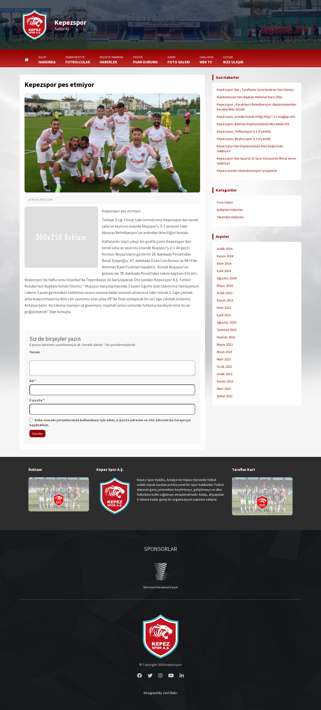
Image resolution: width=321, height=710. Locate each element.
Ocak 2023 (224, 366)
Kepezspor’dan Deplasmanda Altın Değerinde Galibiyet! (250, 148)
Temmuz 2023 (227, 330)
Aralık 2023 (224, 293)
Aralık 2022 (224, 374)
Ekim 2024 (224, 263)
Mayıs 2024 (225, 285)
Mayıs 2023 (225, 344)
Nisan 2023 (224, 352)
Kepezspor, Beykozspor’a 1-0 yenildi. (244, 139)
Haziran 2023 (226, 337)
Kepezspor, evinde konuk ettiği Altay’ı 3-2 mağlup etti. (256, 116)
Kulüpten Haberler (230, 209)
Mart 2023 (224, 359)
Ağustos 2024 (226, 278)
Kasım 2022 (225, 381)
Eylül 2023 (224, 315)
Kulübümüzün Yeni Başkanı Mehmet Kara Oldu (249, 97)
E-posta (36, 400)
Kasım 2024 (225, 256)
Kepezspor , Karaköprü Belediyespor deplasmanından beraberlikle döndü (256, 106)
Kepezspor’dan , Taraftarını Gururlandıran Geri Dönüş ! (255, 89)
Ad (32, 381)
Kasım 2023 (225, 300)
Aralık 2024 (224, 248)
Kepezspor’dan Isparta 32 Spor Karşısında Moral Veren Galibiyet (256, 160)
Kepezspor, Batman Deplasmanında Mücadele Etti (253, 124)
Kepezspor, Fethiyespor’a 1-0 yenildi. (244, 131)
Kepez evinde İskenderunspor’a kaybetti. (247, 170)
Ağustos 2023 (226, 322)
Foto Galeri (225, 202)
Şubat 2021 (225, 396)
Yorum (34, 352)
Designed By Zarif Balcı (160, 693)
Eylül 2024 (224, 271)
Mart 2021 (224, 388)
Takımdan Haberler (230, 217)
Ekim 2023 (224, 307)
